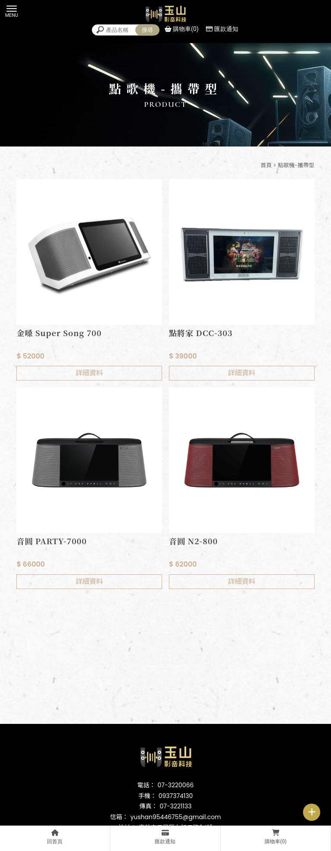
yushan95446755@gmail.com (175, 817)
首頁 (266, 165)
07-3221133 (176, 806)
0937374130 (176, 796)
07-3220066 (176, 785)
